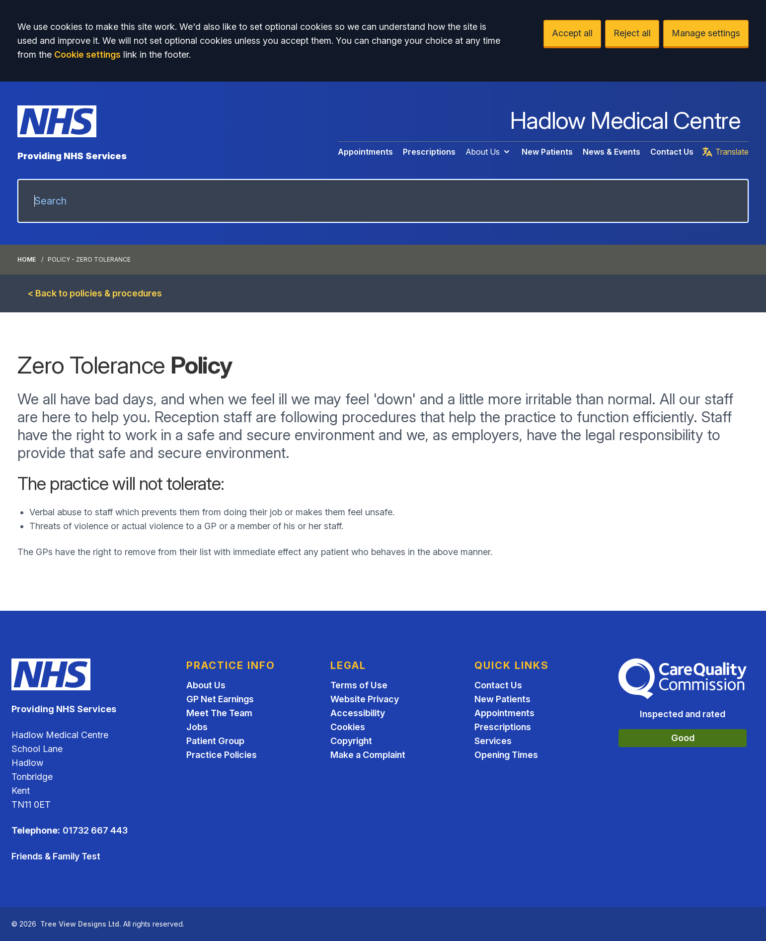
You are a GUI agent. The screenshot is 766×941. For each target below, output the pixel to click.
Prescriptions (429, 152)
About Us (488, 152)
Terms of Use (358, 685)
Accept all (572, 33)
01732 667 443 (95, 830)
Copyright (351, 741)
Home (26, 259)
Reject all (632, 33)
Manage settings (706, 33)
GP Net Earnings (220, 699)
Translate (725, 152)
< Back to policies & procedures (95, 293)
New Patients (547, 152)
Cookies (347, 727)
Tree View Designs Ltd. (80, 924)
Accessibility (357, 713)
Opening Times (506, 755)
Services (493, 741)
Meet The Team (219, 713)
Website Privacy (364, 699)
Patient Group (215, 741)
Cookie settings (87, 54)
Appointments (365, 152)
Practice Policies (221, 755)
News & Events (611, 152)
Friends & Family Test (55, 856)
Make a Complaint (367, 755)
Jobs (197, 727)
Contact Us (671, 152)
